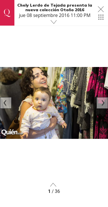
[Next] (102, 103)
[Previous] (6, 103)
